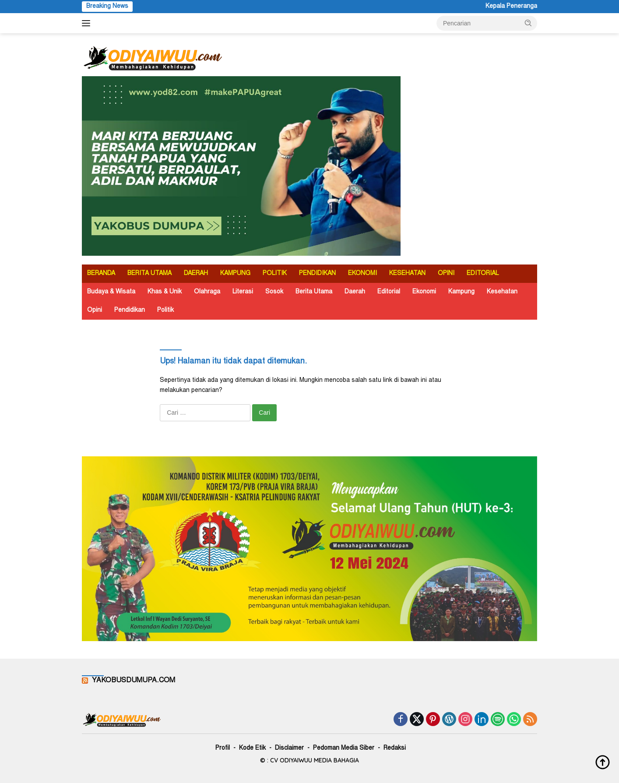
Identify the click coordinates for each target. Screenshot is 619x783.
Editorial (388, 292)
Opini (94, 310)
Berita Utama (313, 292)
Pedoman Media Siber (343, 748)
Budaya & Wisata (111, 292)
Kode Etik (252, 748)
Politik (165, 310)
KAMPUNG (235, 274)
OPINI (446, 274)
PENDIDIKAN (317, 274)
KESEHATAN (407, 274)
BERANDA (101, 274)
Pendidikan (129, 310)
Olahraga (207, 292)
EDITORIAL (483, 274)
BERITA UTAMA (149, 274)
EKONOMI (362, 274)
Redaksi (394, 748)
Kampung (461, 292)
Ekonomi (424, 292)
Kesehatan (502, 292)
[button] (528, 23)
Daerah (355, 292)
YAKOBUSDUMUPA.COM (133, 680)
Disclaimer (289, 748)
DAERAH (196, 274)
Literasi (242, 292)
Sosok (274, 292)
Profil (222, 748)
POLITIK (275, 274)
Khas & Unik (165, 292)
